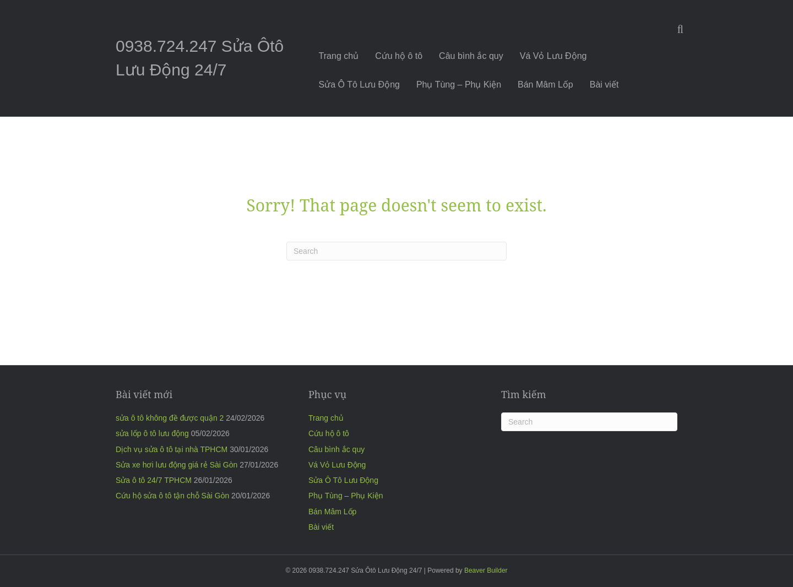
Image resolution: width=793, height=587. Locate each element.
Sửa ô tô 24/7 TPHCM (154, 480)
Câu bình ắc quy (471, 56)
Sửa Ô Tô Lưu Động (359, 84)
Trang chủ (339, 56)
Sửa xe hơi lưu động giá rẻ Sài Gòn (176, 464)
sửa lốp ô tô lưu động (152, 433)
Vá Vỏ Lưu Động (553, 56)
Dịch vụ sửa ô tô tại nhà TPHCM (171, 449)
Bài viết (604, 84)
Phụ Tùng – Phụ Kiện (458, 84)
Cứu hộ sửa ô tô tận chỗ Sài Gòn (172, 495)
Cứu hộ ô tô (398, 56)
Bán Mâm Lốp (545, 84)
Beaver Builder (486, 570)
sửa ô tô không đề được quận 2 (170, 418)
